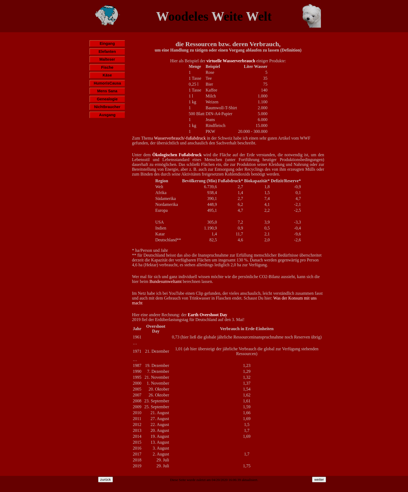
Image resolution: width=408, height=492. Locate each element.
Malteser (107, 59)
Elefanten (107, 51)
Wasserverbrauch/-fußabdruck (180, 138)
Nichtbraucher (107, 107)
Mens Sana (107, 91)
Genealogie (107, 99)
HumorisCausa (107, 83)
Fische (107, 67)
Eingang (107, 43)
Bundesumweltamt (165, 281)
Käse (107, 75)
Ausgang (107, 115)
